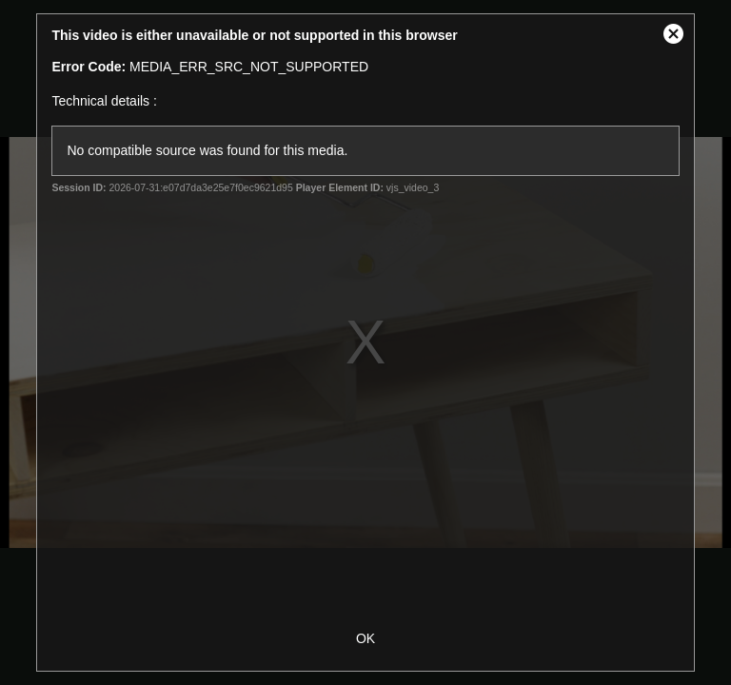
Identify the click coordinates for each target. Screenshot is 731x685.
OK (365, 638)
